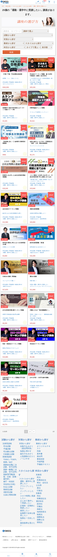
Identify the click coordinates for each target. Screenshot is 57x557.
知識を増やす (25, 451)
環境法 (39, 522)
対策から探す (25, 443)
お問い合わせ (14, 540)
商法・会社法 (42, 483)
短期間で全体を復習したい (27, 514)
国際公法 (40, 520)
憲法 (39, 488)
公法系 (39, 485)
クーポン (44, 1)
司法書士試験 (8, 451)
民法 (39, 477)
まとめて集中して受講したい (26, 502)
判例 (39, 451)
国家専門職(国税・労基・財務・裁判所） (10, 476)
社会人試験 (8, 487)
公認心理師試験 (9, 495)
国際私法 (40, 517)
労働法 (39, 506)
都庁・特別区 (8, 482)
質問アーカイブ (32, 540)
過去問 (39, 456)
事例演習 (40, 459)
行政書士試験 (8, 454)
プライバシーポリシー (38, 536)
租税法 (39, 514)
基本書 (39, 454)
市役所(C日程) (9, 484)
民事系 (39, 475)
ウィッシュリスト (22, 554)
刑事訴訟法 (41, 498)
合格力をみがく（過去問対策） (26, 447)
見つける (50, 555)
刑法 (39, 496)
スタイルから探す (17, 6)
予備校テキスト (43, 464)
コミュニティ (36, 555)
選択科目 (39, 501)
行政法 (39, 491)
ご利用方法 (5, 540)
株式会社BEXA (43, 540)
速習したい (25, 511)
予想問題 (40, 462)
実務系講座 (7, 457)
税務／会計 (8, 462)
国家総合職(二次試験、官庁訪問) (10, 466)
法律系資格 (7, 443)
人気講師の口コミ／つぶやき (27, 457)
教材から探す (41, 443)
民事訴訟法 (41, 480)
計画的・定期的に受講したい (27, 507)
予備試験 (7, 449)
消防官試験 (8, 492)
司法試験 (7, 446)
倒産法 (39, 509)
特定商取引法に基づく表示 (22, 536)
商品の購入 (8, 6)
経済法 (39, 504)
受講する (8, 555)
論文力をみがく (26, 454)
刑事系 (39, 493)
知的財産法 (41, 512)
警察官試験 (8, 490)
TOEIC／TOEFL (10, 459)
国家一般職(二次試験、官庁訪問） (10, 471)
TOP (3, 6)
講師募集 (23, 540)
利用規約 (49, 536)
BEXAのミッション (8, 536)
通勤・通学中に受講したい (40, 6)
